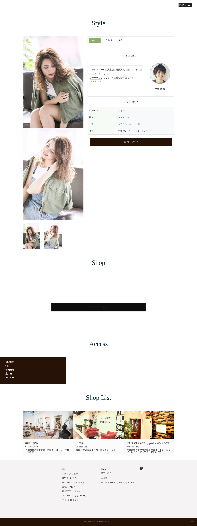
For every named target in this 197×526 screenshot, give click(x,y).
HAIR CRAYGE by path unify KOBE (117, 482)
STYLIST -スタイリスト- (73, 482)
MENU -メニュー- (70, 474)
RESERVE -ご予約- (98, 307)
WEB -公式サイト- (70, 500)
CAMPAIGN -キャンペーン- (75, 495)
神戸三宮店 (106, 473)
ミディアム (95, 81)
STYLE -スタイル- (70, 478)
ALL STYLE (131, 142)
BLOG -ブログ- (69, 487)
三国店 (104, 478)
